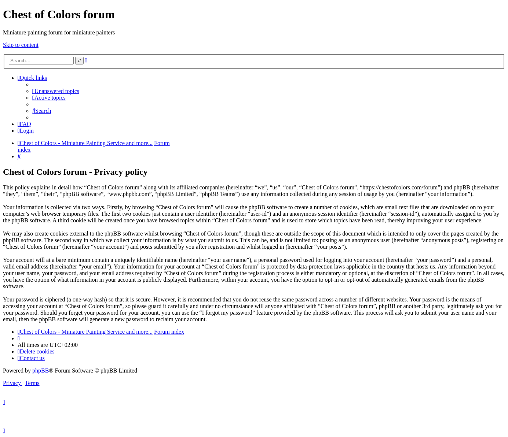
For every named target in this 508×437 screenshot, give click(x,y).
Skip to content (21, 45)
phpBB (40, 370)
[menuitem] (55, 91)
